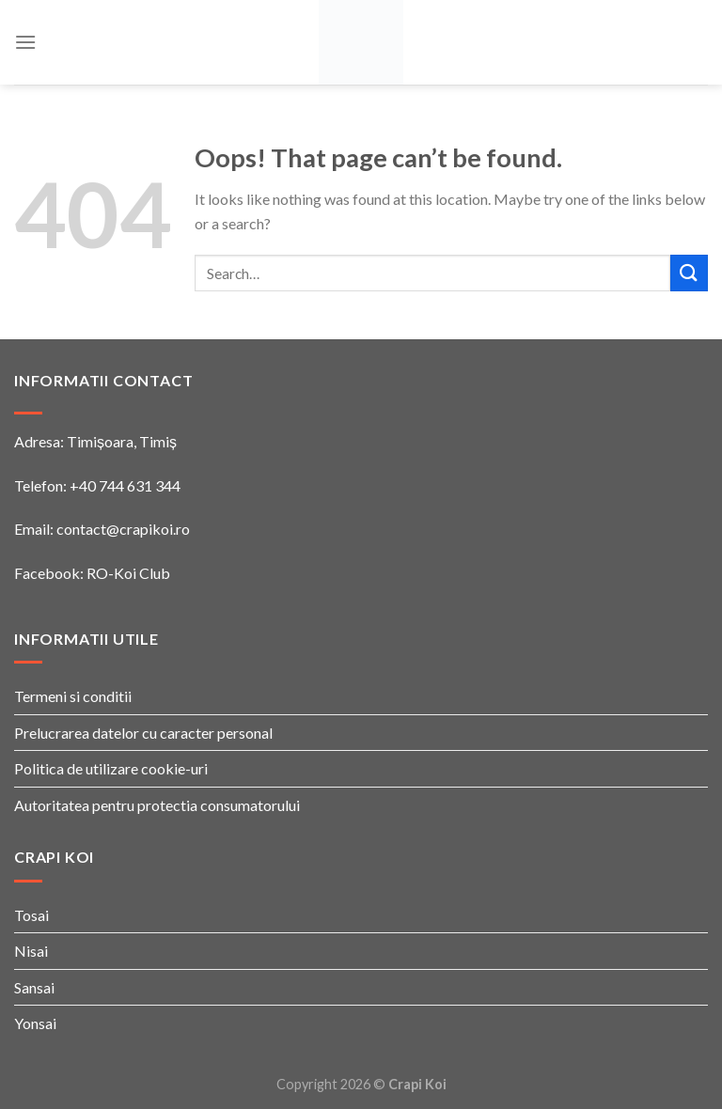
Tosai (31, 915)
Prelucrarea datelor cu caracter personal (143, 733)
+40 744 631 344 (125, 485)
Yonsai (35, 1023)
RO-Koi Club (128, 573)
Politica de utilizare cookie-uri (111, 768)
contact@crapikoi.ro (123, 529)
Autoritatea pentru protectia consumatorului (157, 805)
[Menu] (25, 42)
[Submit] (689, 273)
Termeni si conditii (73, 696)
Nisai (31, 951)
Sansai (34, 987)
